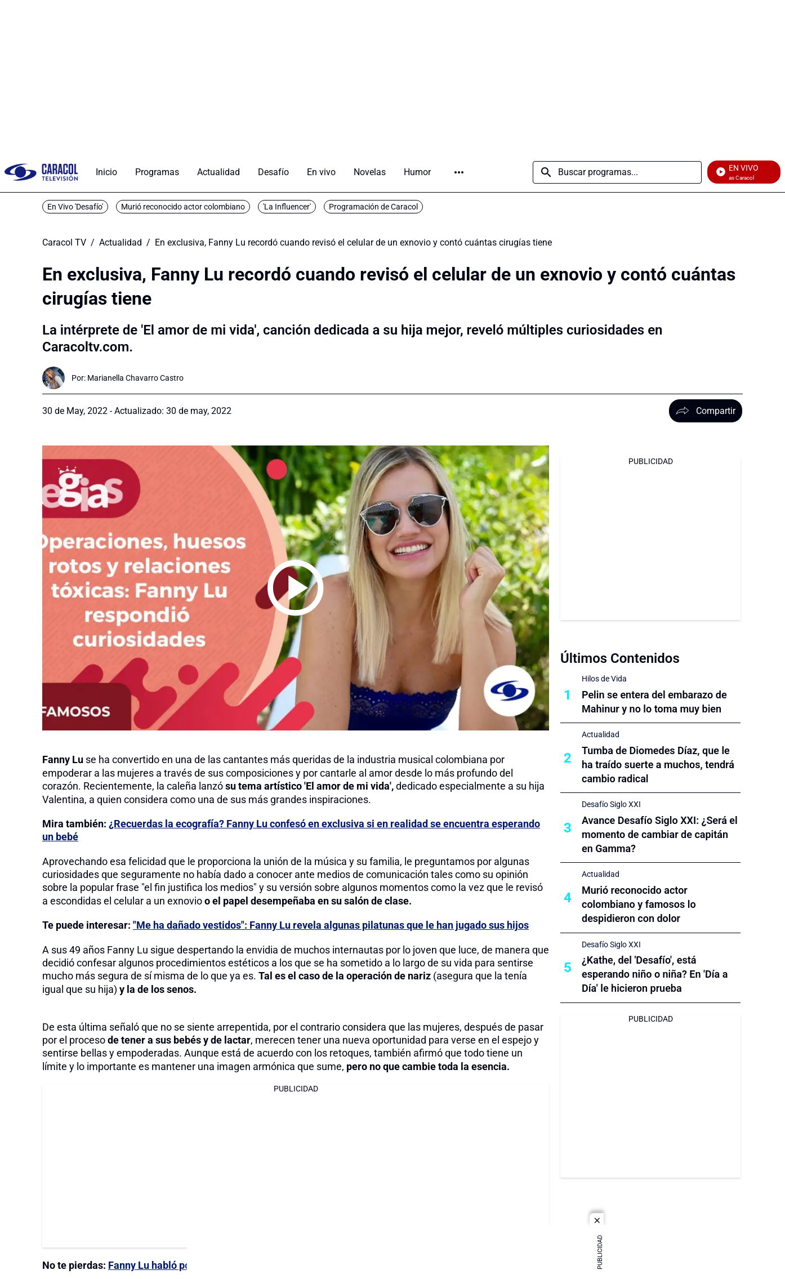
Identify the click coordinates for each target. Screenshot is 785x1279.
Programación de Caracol (373, 206)
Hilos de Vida (604, 678)
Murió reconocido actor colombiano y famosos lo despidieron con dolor (639, 904)
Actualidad (120, 243)
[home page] (41, 172)
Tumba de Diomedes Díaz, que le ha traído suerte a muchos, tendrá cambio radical (658, 765)
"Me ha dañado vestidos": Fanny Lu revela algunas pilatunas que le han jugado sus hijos (331, 925)
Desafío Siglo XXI (611, 804)
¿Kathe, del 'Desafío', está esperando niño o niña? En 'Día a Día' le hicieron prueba (655, 974)
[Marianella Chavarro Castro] (135, 377)
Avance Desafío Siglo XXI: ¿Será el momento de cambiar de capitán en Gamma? (660, 834)
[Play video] (295, 588)
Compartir (705, 410)
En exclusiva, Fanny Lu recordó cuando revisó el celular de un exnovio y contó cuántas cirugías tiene (353, 243)
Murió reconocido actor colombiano (183, 206)
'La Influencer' (287, 206)
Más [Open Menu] (459, 172)
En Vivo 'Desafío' (75, 206)
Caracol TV (64, 243)
